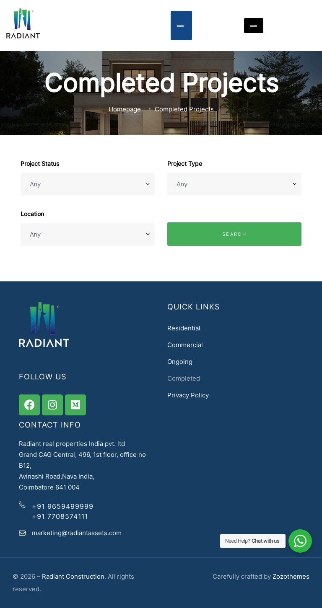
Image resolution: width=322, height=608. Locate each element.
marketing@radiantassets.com (77, 533)
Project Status (40, 163)
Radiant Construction (73, 576)
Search (234, 234)
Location (32, 213)
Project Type (184, 163)
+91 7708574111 (60, 516)
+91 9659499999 (62, 506)
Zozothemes (291, 576)
